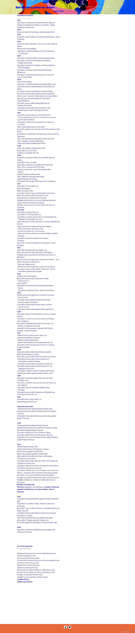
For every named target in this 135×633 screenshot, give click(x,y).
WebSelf (131, 631)
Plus (116, 7)
